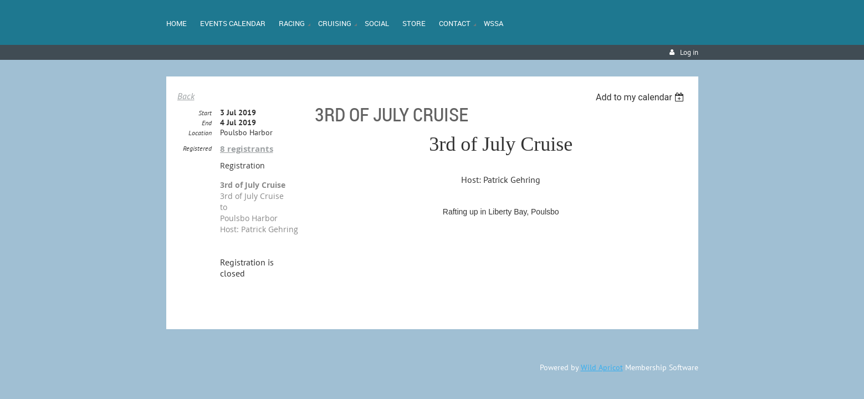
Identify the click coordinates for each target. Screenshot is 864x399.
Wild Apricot (602, 368)
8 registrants (246, 149)
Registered (197, 149)
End (207, 123)
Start (205, 113)
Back (186, 95)
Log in (689, 52)
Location (200, 133)
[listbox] (641, 97)
